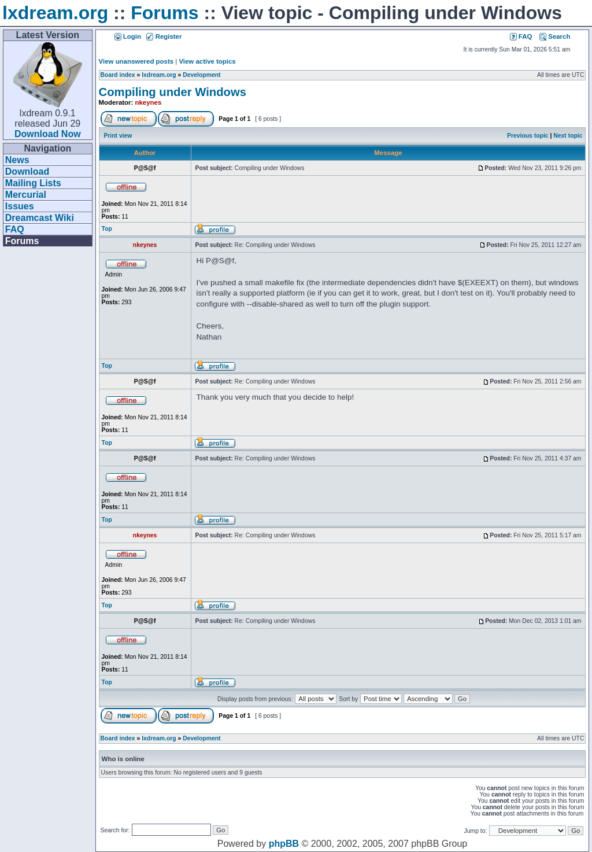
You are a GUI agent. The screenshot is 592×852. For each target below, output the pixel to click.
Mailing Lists (33, 183)
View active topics (207, 61)
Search (554, 36)
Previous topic (528, 135)
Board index (118, 75)
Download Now (47, 134)
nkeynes (148, 102)
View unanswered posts (136, 61)
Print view (117, 135)
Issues (19, 206)
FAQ (14, 229)
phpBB (284, 844)
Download (27, 171)
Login (127, 36)
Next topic (567, 135)
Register (164, 36)
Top (107, 229)
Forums (164, 12)
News (17, 160)
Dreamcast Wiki (39, 218)
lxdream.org (55, 12)
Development (201, 75)
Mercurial (25, 195)
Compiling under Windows (172, 92)
